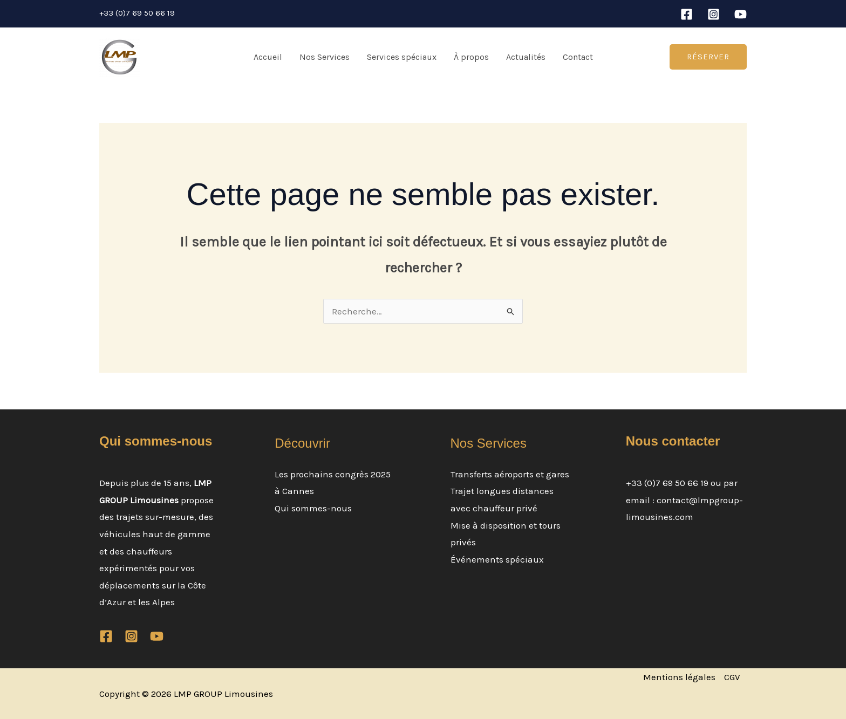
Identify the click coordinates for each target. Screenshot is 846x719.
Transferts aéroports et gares (510, 474)
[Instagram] (713, 14)
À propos (471, 57)
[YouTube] (740, 14)
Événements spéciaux (497, 559)
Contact (578, 57)
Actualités (525, 57)
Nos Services (324, 57)
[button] (708, 57)
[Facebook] (686, 14)
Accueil (268, 57)
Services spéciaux (401, 57)
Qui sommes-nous (313, 508)
